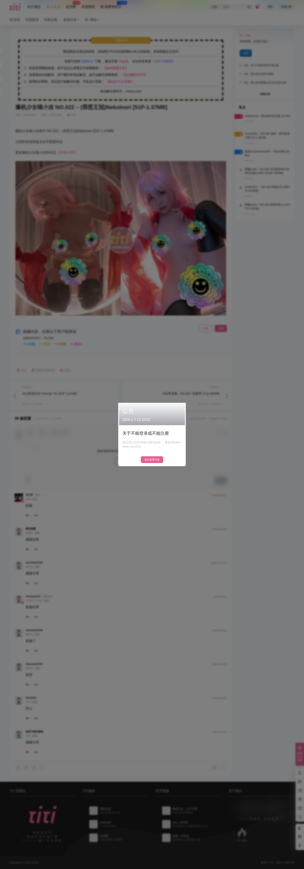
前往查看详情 (152, 459)
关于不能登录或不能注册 (145, 433)
